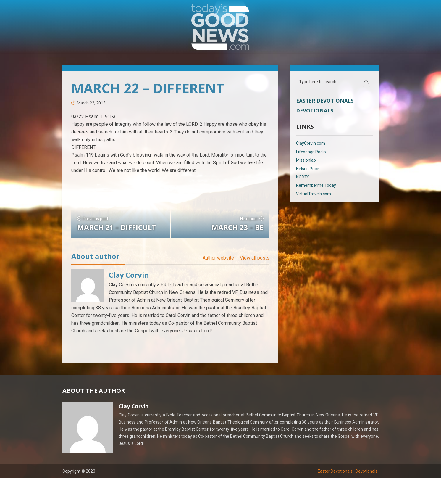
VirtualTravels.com (313, 193)
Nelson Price (307, 168)
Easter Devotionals (325, 100)
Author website (218, 258)
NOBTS (303, 177)
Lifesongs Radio (311, 151)
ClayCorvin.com (310, 143)
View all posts (254, 258)
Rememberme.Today (316, 185)
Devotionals (314, 110)
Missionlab (306, 160)
